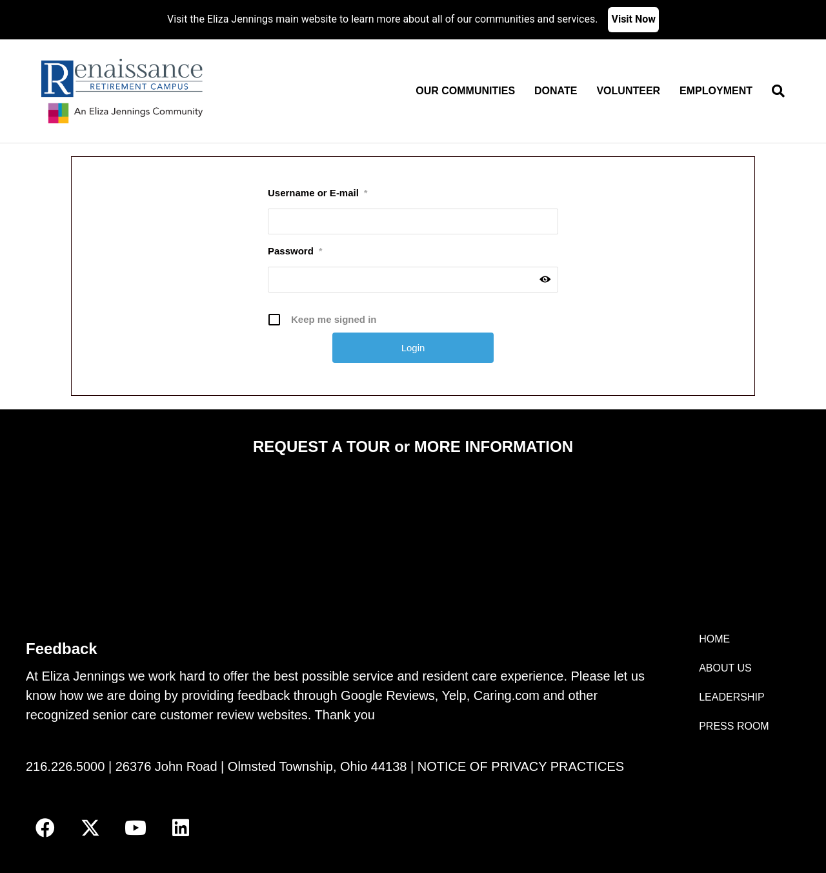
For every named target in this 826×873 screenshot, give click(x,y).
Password (295, 251)
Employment (716, 90)
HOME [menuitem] (714, 638)
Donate (555, 90)
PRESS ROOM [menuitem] (734, 726)
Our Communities (465, 90)
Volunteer (628, 90)
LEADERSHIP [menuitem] (731, 697)
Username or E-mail (317, 193)
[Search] (773, 91)
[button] (45, 827)
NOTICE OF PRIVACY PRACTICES (521, 766)
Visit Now (633, 19)
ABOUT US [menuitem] (725, 667)
